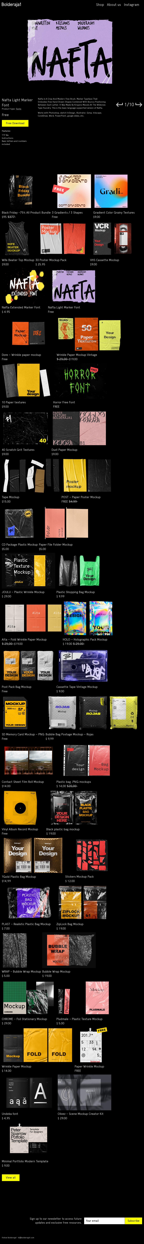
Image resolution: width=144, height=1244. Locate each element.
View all (11, 1177)
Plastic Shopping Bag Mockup (75, 592)
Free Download (15, 123)
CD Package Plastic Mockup (20, 544)
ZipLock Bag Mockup (69, 924)
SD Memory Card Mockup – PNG (23, 734)
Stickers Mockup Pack (79, 876)
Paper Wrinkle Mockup (89, 1066)
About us (114, 5)
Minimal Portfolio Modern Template (25, 1161)
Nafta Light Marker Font (64, 307)
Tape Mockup (10, 497)
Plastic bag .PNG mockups (73, 781)
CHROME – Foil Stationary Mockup (24, 1019)
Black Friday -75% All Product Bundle (26, 212)
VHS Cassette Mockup (104, 260)
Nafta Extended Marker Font (21, 307)
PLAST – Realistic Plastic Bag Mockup (26, 924)
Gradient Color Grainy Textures (114, 212)
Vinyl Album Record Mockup (20, 829)
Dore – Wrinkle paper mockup (21, 354)
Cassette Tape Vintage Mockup (77, 686)
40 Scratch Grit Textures (18, 449)
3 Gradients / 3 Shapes (67, 212)
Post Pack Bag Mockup (16, 686)
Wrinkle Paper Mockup (16, 1066)
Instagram (131, 5)
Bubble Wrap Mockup (56, 971)
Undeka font (10, 1113)
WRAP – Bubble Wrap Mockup (21, 971)
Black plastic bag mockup (63, 829)
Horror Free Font (64, 402)
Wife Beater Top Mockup (18, 260)
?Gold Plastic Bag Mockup (19, 876)
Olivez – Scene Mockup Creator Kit (81, 1113)
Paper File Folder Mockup (56, 544)
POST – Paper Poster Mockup (81, 497)
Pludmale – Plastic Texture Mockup (79, 1019)
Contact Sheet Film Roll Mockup (23, 781)
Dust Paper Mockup (64, 449)
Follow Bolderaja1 (9, 1238)
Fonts (18, 109)
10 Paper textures (14, 402)
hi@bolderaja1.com (26, 1238)
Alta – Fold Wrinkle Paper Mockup (24, 639)
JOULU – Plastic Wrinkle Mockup (23, 592)
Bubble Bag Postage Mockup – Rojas (69, 734)
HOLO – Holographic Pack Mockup (85, 639)
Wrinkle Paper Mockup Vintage (77, 354)
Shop (100, 5)
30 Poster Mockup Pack (50, 260)
